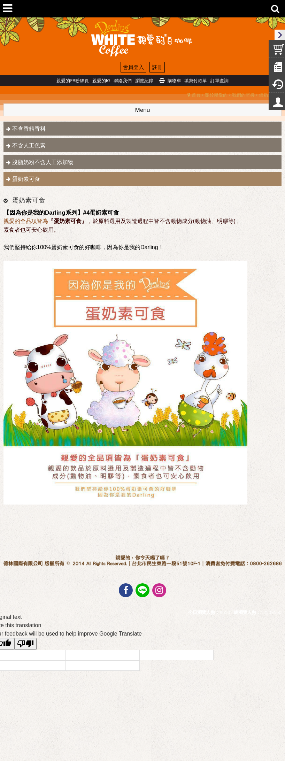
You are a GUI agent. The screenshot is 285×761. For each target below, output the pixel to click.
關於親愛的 (216, 95)
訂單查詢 (219, 80)
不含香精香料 (29, 128)
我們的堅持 (243, 95)
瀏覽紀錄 (144, 80)
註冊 (157, 66)
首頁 (196, 95)
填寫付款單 (195, 80)
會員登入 (133, 66)
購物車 (174, 80)
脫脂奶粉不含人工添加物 (43, 162)
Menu (142, 110)
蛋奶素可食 (26, 179)
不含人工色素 (29, 145)
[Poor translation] (25, 644)
